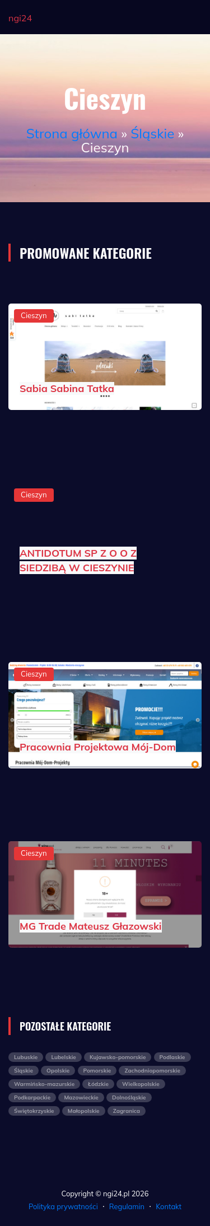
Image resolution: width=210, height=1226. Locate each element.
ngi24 (20, 18)
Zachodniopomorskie (152, 1070)
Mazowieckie (81, 1097)
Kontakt (168, 1206)
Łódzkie (98, 1084)
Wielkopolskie (141, 1084)
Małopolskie (84, 1111)
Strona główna (72, 133)
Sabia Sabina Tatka (67, 388)
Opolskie (57, 1070)
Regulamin (126, 1206)
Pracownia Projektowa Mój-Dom (98, 746)
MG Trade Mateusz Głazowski (91, 926)
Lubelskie (63, 1057)
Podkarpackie (32, 1097)
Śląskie (152, 133)
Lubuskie (26, 1057)
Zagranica (126, 1111)
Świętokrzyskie (34, 1111)
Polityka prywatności (63, 1206)
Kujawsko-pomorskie (118, 1057)
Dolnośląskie (129, 1097)
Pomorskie (97, 1070)
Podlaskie (172, 1057)
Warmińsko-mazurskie (44, 1084)
